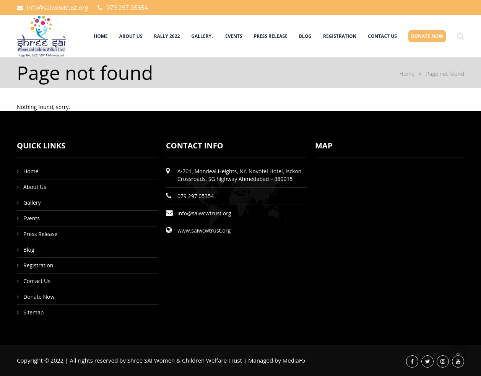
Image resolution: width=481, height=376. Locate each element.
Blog (305, 36)
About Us (131, 36)
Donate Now (427, 36)
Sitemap (33, 312)
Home (101, 36)
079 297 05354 (127, 7)
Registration (339, 36)
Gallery (201, 36)
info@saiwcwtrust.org (57, 7)
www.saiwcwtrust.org (204, 230)
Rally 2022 (167, 36)
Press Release (271, 36)
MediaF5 (294, 360)
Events (233, 36)
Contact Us (382, 36)
